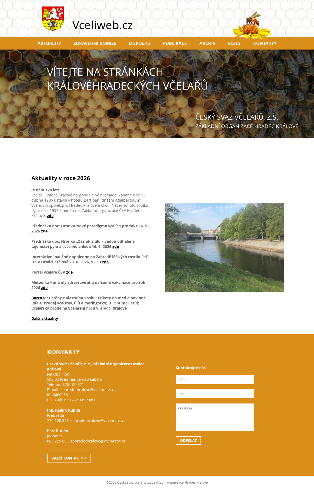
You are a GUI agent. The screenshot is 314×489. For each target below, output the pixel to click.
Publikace (175, 43)
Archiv (207, 43)
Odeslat (188, 440)
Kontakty (264, 43)
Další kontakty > (69, 458)
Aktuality (49, 43)
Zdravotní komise (95, 43)
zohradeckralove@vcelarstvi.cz (88, 389)
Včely (234, 43)
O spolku (140, 43)
